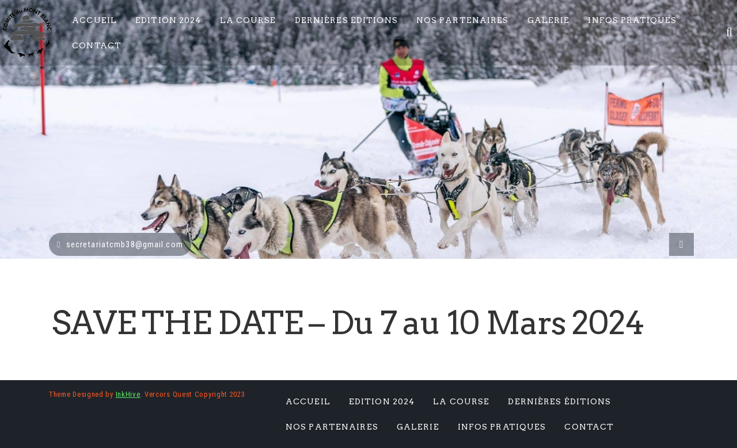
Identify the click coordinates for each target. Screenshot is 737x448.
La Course (248, 20)
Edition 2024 (168, 20)
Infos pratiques (632, 20)
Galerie (548, 20)
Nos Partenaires (462, 20)
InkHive (128, 394)
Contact (96, 45)
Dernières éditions (346, 20)
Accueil (94, 20)
